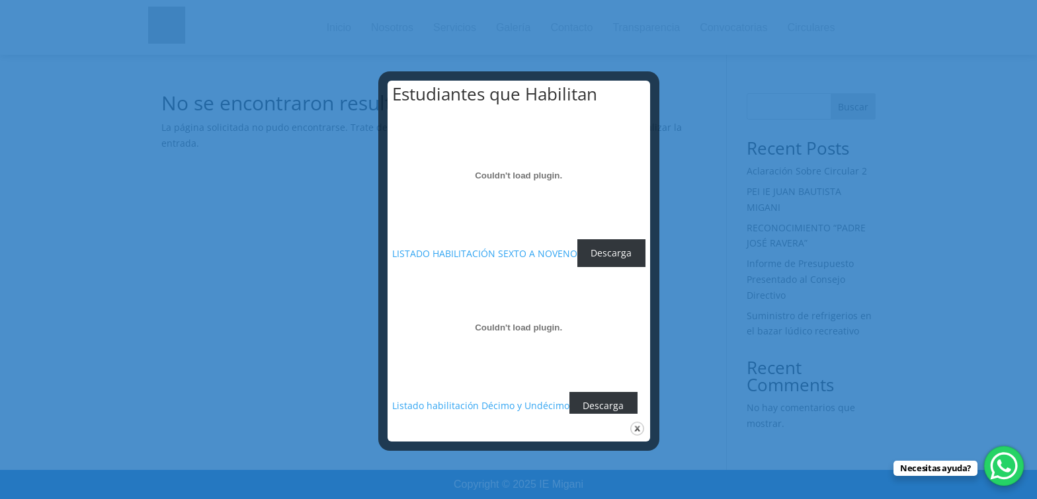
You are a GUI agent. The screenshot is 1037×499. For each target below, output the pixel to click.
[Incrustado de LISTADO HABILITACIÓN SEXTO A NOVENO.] (518, 175)
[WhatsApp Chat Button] (1004, 466)
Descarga (611, 253)
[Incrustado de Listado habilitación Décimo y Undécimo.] (518, 328)
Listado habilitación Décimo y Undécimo (480, 405)
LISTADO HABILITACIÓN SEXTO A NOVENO (484, 253)
